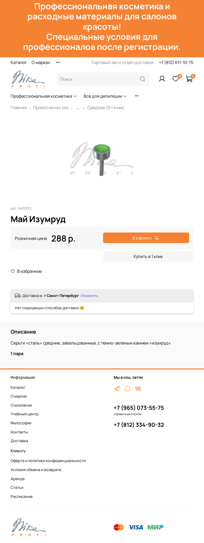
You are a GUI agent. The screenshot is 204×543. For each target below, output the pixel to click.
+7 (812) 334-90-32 (139, 424)
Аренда (17, 478)
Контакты (19, 431)
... (77, 107)
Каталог (19, 62)
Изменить (89, 295)
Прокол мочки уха (50, 107)
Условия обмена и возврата (36, 469)
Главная (19, 107)
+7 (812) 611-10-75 (176, 62)
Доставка (19, 440)
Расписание (21, 496)
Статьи (17, 487)
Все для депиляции (105, 96)
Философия (21, 422)
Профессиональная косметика (44, 96)
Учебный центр (25, 413)
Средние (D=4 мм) (106, 107)
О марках (41, 62)
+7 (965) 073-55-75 (139, 407)
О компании (21, 405)
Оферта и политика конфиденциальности (48, 460)
